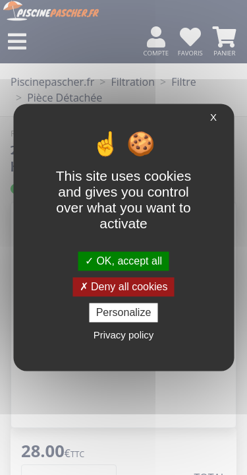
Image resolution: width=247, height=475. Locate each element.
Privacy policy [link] (124, 335)
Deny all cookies (124, 286)
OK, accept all (123, 261)
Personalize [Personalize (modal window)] (123, 312)
